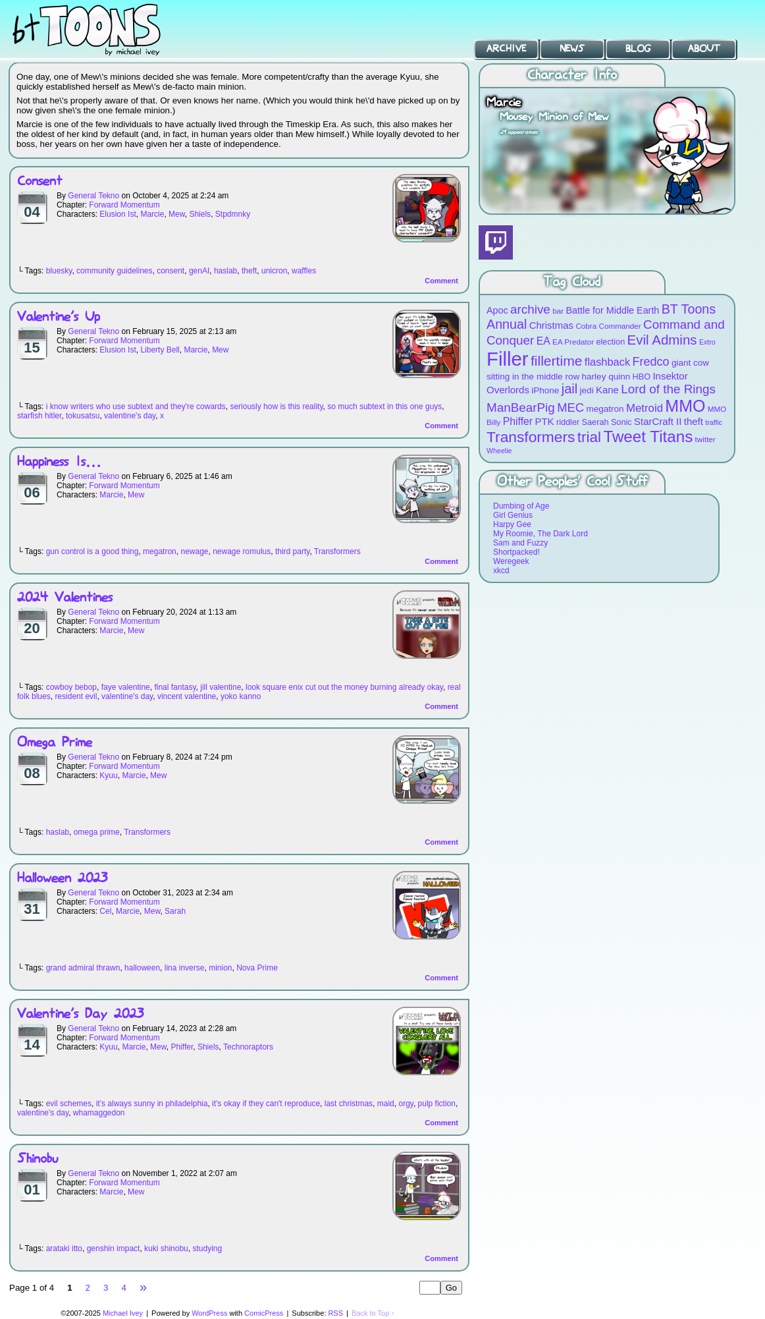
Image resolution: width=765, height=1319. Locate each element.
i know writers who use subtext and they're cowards (136, 406)
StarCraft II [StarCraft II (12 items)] (657, 421)
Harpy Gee (512, 524)
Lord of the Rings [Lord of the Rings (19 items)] (668, 389)
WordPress (209, 1313)
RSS (335, 1313)
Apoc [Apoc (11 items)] (497, 310)
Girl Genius (513, 515)
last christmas (349, 1103)
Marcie (152, 214)
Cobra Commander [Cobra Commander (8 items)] (608, 326)
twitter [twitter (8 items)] (705, 439)
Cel (105, 911)
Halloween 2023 (62, 878)
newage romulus (242, 551)
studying (207, 1248)
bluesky (59, 270)
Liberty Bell (159, 349)
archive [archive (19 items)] (530, 309)
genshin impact (113, 1248)
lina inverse (185, 967)
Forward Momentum (124, 205)
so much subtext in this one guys (384, 406)
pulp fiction (437, 1103)
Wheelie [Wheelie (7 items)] (499, 451)
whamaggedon (99, 1112)
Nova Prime (257, 967)
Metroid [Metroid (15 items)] (644, 408)
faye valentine (125, 687)
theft (249, 270)
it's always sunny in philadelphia (152, 1103)
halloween (142, 967)
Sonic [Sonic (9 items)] (621, 422)
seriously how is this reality (276, 406)
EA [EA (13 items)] (543, 341)
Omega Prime (54, 743)
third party (292, 551)
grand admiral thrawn (83, 967)
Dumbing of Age (521, 506)
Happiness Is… (59, 462)
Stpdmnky (232, 214)
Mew (177, 214)
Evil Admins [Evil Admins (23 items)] (662, 339)
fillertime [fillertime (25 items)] (557, 360)
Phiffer (182, 1047)
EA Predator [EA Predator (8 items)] (573, 341)
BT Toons (99, 29)
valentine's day (129, 415)
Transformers (337, 551)
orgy (405, 1103)
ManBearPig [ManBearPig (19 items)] (521, 407)
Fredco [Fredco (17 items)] (650, 361)
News (572, 48)
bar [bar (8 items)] (558, 310)
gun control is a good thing (92, 551)
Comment (441, 281)
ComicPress (263, 1313)
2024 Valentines (65, 598)
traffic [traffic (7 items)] (713, 422)
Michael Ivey (123, 1313)
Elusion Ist (117, 214)
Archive (506, 48)
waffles (304, 270)
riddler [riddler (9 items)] (567, 422)
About (704, 48)
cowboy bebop (71, 687)
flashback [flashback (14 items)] (607, 362)
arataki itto (64, 1248)
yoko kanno (241, 696)
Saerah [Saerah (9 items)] (595, 422)
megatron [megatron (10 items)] (605, 409)
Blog (637, 48)
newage (194, 551)
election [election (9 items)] (610, 342)
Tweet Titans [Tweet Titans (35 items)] (648, 436)
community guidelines (114, 270)
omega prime (97, 832)
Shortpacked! (516, 552)
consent (170, 270)
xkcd (501, 570)
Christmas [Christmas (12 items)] (551, 325)
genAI (199, 270)
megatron (159, 551)
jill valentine (220, 687)
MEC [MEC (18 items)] (570, 407)
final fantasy (175, 687)
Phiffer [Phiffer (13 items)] (518, 421)
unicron (274, 270)
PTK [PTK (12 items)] (544, 421)
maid (385, 1103)
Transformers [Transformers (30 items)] (531, 436)
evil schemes (69, 1103)
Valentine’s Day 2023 (80, 1014)
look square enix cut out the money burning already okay (344, 687)
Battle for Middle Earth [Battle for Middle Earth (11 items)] (612, 310)
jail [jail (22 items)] (570, 388)
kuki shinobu (166, 1248)
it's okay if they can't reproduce (266, 1103)
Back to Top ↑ (373, 1313)
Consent (40, 181)
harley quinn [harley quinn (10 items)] (606, 376)
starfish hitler (39, 415)
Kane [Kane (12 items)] (607, 389)
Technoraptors (248, 1047)
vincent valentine (186, 696)
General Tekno (93, 195)
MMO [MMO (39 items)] (685, 406)
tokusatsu (82, 415)
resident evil (76, 696)
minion (220, 967)
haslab (225, 270)
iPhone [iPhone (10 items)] (545, 390)
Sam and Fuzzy (520, 542)
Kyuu (108, 775)
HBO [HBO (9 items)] (642, 376)
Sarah (175, 911)
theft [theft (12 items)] (693, 421)
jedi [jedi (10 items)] (587, 390)
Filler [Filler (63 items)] (508, 359)
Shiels (200, 214)
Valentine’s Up (58, 317)
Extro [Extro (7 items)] (707, 342)
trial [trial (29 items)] (589, 437)
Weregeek (511, 561)
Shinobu (37, 1159)
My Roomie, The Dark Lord (540, 533)
